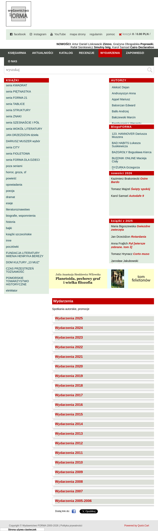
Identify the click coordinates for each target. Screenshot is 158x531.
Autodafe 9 (136, 195)
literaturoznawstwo (18, 209)
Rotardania (138, 236)
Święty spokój (140, 189)
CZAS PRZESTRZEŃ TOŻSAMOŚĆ (20, 270)
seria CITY (13, 147)
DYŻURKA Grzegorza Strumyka (126, 169)
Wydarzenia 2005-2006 (73, 501)
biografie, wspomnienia (20, 215)
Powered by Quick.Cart (136, 525)
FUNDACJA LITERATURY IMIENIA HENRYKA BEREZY (25, 254)
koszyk (127, 34)
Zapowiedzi (135, 52)
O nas (12, 61)
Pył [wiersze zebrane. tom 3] (128, 245)
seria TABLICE (15, 104)
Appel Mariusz (121, 99)
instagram (40, 34)
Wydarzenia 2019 (69, 376)
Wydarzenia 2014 (69, 424)
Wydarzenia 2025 (69, 318)
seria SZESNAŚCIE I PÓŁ (23, 122)
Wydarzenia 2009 (69, 472)
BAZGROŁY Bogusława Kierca (131, 152)
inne (8, 240)
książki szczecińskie (19, 234)
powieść (11, 178)
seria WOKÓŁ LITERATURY (24, 128)
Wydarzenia (110, 52)
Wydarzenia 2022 (69, 347)
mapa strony (78, 34)
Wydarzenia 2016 (69, 405)
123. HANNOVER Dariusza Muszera (129, 135)
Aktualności (42, 52)
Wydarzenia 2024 (69, 328)
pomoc (110, 34)
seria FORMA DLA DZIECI (23, 159)
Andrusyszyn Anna (124, 93)
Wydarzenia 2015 (69, 414)
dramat (10, 197)
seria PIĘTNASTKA (18, 91)
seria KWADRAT (16, 85)
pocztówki (12, 246)
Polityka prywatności (71, 525)
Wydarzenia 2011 (69, 453)
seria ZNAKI (14, 116)
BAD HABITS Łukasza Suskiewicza (126, 144)
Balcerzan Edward (123, 105)
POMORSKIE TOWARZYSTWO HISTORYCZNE (17, 281)
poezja (10, 190)
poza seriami (14, 166)
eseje (9, 203)
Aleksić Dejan (120, 87)
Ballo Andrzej (120, 111)
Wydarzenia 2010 (69, 462)
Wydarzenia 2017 (69, 395)
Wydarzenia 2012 (69, 443)
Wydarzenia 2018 (69, 385)
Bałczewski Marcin (124, 117)
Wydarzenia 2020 (69, 366)
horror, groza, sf (16, 172)
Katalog (66, 52)
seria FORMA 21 (16, 97)
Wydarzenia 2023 (69, 337)
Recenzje (86, 52)
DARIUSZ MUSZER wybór (23, 141)
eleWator (11, 290)
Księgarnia (17, 52)
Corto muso (141, 253)
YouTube (60, 34)
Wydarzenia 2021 (69, 357)
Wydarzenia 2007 (69, 491)
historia (10, 221)
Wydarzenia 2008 (69, 482)
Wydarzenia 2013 (69, 433)
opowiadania (14, 184)
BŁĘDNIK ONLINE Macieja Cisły (129, 160)
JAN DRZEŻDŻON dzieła (22, 135)
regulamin (96, 34)
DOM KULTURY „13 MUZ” (23, 262)
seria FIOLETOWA (18, 153)
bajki (9, 228)
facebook (20, 34)
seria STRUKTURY (18, 110)
